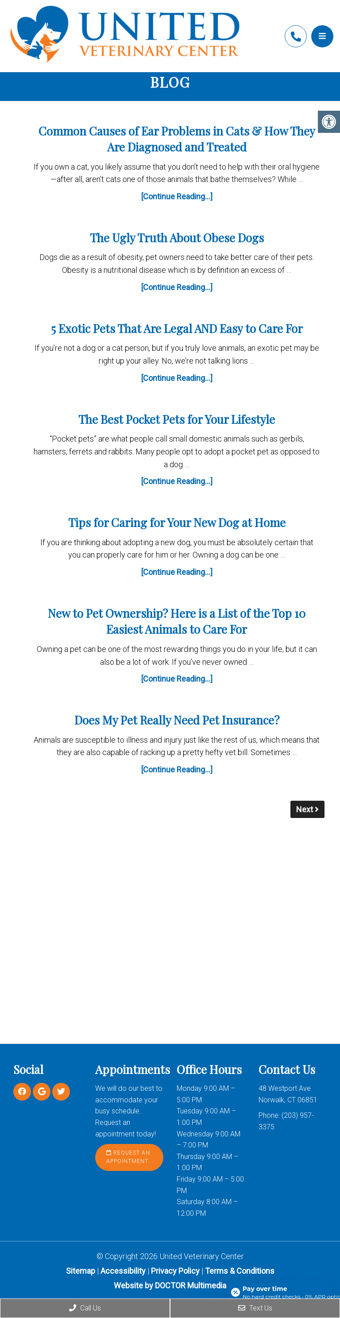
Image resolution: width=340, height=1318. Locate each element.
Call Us (85, 1308)
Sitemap (80, 1270)
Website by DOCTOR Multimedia (170, 1285)
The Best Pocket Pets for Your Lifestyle (176, 419)
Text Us (255, 1308)
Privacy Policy (176, 1270)
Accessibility (123, 1270)
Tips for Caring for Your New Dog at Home (177, 522)
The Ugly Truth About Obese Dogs (177, 237)
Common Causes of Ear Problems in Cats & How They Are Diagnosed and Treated (177, 139)
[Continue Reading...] (176, 196)
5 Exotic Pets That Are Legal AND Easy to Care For (177, 328)
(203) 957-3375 (295, 36)
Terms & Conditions (239, 1270)
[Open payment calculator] (280, 1292)
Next (307, 809)
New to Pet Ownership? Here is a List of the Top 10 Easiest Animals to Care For (176, 621)
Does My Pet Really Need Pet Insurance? (176, 720)
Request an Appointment (128, 1157)
